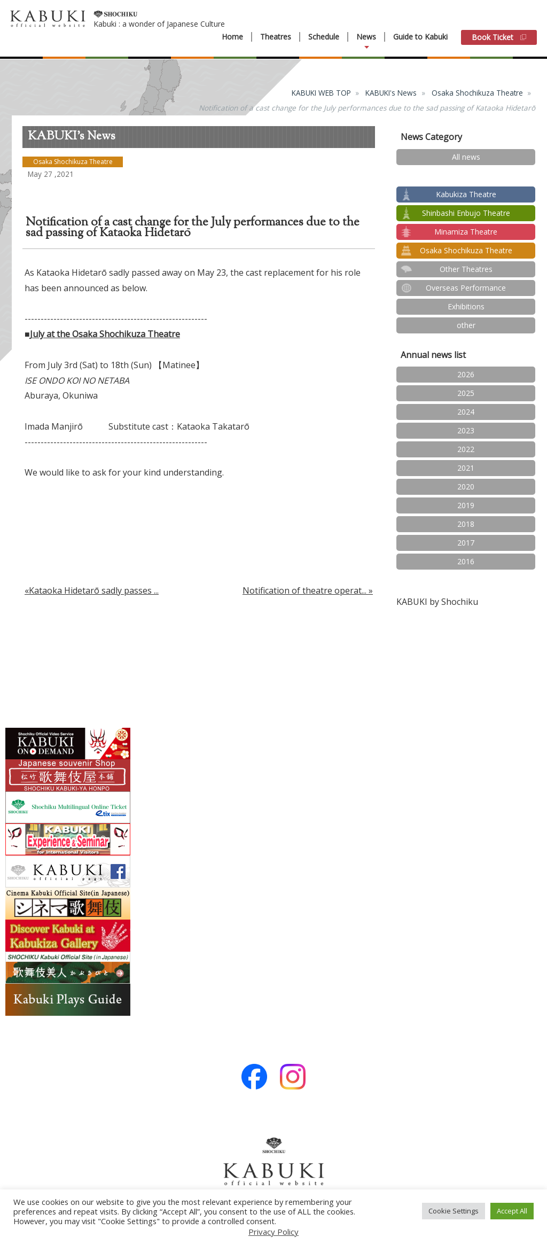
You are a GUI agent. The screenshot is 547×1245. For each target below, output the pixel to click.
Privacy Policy (273, 1231)
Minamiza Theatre (465, 232)
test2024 (466, 175)
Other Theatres (466, 269)
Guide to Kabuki (420, 37)
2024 (465, 412)
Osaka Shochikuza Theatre (477, 93)
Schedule (323, 37)
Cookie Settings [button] (453, 1211)
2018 (465, 524)
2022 (465, 449)
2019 (465, 505)
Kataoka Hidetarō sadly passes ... (94, 590)
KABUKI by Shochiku (437, 602)
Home (232, 37)
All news (466, 157)
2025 (465, 393)
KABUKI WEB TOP (321, 93)
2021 (465, 468)
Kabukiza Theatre (466, 194)
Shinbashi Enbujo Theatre (466, 213)
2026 (465, 374)
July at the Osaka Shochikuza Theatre (105, 334)
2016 (465, 561)
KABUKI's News (391, 93)
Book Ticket (499, 37)
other (466, 325)
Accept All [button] (512, 1211)
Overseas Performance (466, 288)
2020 (465, 486)
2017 (465, 543)
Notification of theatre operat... (304, 590)
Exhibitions (466, 306)
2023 (465, 430)
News (366, 37)
